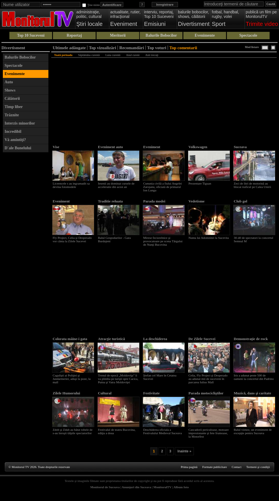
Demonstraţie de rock (251, 339)
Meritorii (118, 35)
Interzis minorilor (20, 123)
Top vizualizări (102, 47)
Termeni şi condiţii (258, 467)
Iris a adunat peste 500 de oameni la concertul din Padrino (254, 377)
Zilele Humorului (66, 393)
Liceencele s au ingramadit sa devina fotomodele (71, 185)
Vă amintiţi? (15, 140)
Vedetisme (196, 201)
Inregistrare (165, 4)
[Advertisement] (25, 240)
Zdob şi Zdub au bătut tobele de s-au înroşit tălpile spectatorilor (73, 431)
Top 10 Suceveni (31, 35)
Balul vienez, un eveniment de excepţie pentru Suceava (253, 431)
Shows (10, 90)
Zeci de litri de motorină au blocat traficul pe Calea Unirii (252, 185)
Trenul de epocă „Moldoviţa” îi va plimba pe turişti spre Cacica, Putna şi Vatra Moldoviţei (118, 379)
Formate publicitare (214, 467)
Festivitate (151, 393)
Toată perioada (63, 55)
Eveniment (151, 147)
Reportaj (74, 35)
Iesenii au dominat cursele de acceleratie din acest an (116, 185)
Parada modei (154, 201)
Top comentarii (183, 47)
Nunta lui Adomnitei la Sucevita (208, 237)
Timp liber (14, 107)
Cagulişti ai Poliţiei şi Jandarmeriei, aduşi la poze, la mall (72, 379)
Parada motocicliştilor (205, 393)
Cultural (105, 393)
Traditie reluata (110, 201)
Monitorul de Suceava (105, 487)
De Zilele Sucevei (202, 339)
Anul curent (133, 55)
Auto (9, 82)
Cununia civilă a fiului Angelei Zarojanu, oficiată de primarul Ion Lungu (162, 187)
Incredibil (13, 131)
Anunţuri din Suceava (136, 487)
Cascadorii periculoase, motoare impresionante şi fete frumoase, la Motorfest (208, 433)
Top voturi (156, 47)
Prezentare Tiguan (199, 183)
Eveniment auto (110, 147)
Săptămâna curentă (89, 55)
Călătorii (12, 98)
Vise (56, 147)
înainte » (184, 451)
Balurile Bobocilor (161, 35)
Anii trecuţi (151, 55)
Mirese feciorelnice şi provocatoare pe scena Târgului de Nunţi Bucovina (162, 241)
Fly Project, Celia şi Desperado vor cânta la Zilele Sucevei (72, 239)
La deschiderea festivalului (155, 341)
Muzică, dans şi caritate (252, 393)
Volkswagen (197, 147)
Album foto (181, 487)
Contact (236, 467)
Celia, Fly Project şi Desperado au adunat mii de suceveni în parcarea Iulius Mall (207, 379)
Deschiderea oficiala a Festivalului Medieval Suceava (162, 431)
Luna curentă (112, 55)
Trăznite (12, 115)
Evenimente (205, 35)
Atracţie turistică (111, 339)
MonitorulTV (162, 487)
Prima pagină (189, 467)
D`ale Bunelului (18, 148)
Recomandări (131, 47)
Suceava (240, 147)
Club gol (240, 201)
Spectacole (248, 35)
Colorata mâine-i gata (70, 339)
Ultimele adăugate (69, 47)
